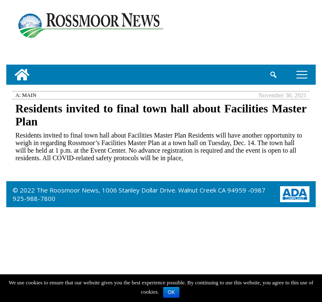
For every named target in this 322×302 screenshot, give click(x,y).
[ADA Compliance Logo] (294, 193)
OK (171, 292)
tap (301, 74)
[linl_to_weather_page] (287, 34)
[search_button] (273, 75)
